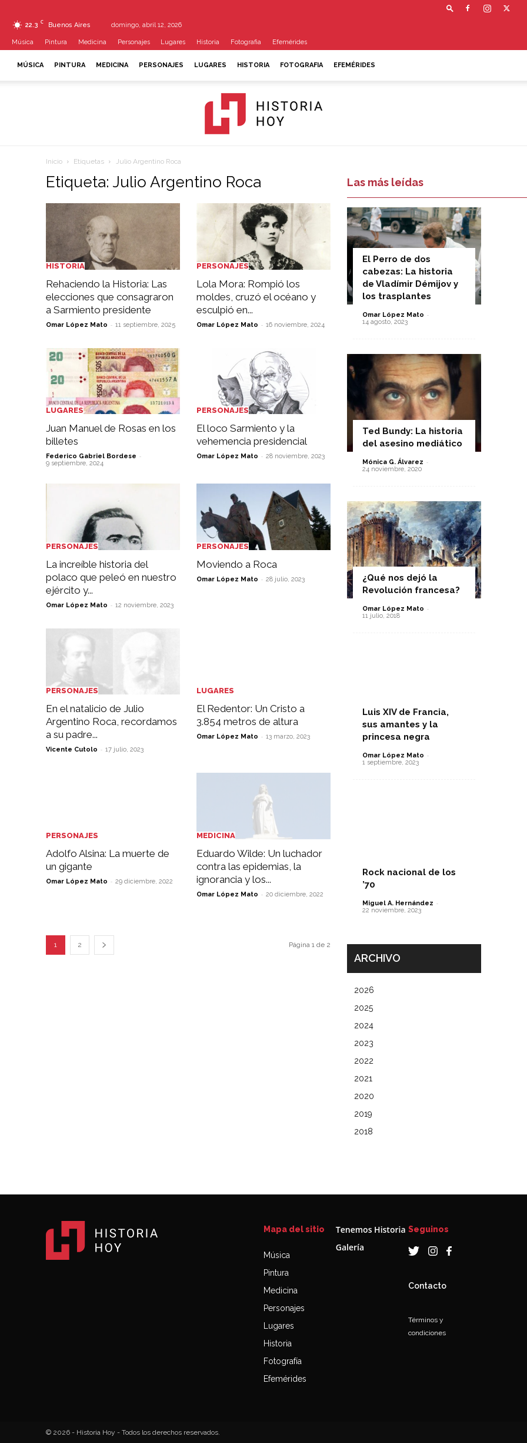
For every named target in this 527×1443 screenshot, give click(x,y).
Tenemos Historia (371, 1229)
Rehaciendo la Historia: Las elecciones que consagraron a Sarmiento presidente (110, 297)
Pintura (56, 42)
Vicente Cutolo (72, 749)
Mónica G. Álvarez (392, 462)
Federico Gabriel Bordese (91, 456)
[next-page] (104, 945)
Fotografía (283, 1361)
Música (23, 42)
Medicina (92, 42)
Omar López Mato (77, 325)
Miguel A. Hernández (397, 903)
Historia (207, 42)
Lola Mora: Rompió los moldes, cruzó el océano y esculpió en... (256, 297)
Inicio (54, 161)
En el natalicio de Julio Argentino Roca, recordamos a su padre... (111, 721)
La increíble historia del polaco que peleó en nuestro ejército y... (111, 577)
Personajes (134, 42)
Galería (350, 1247)
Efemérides (289, 42)
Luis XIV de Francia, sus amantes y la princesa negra (405, 724)
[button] (450, 8)
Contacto (427, 1285)
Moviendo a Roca (236, 564)
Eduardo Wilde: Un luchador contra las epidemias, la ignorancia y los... (259, 866)
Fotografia (246, 42)
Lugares (173, 42)
